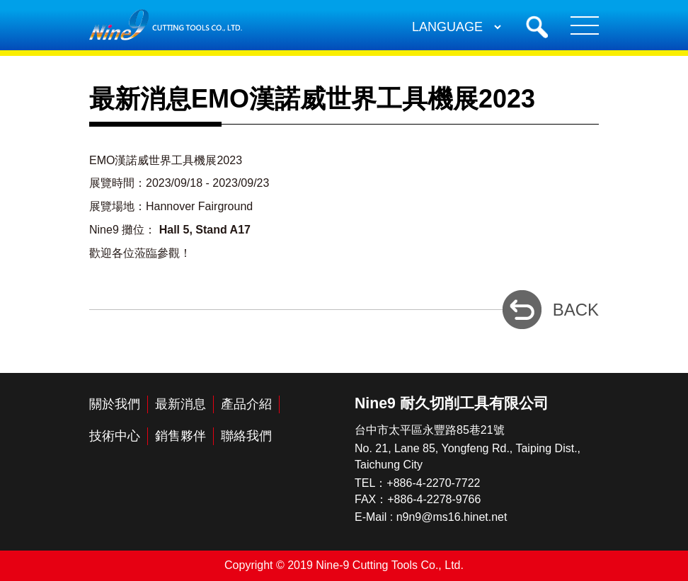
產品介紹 (246, 404)
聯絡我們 (246, 436)
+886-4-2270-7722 (433, 483)
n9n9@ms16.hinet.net (452, 517)
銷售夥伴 (180, 436)
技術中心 (114, 436)
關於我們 (114, 404)
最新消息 (180, 404)
